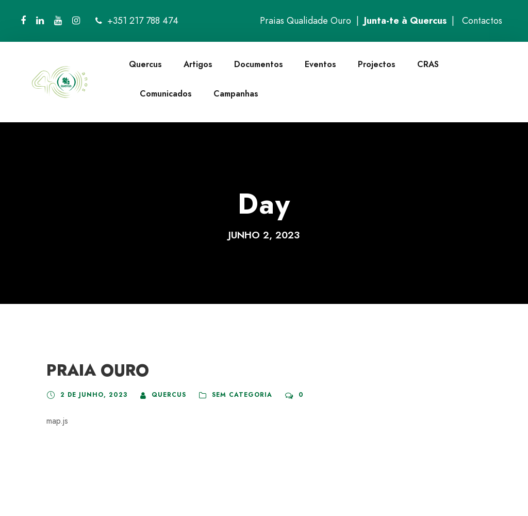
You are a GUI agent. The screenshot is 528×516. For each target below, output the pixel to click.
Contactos (482, 20)
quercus (169, 394)
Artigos (198, 64)
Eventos (320, 64)
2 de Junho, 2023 (93, 394)
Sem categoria (242, 394)
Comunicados (166, 94)
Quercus (145, 64)
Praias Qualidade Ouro (305, 20)
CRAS (428, 64)
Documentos (258, 64)
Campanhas (235, 94)
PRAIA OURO (97, 370)
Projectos (376, 64)
